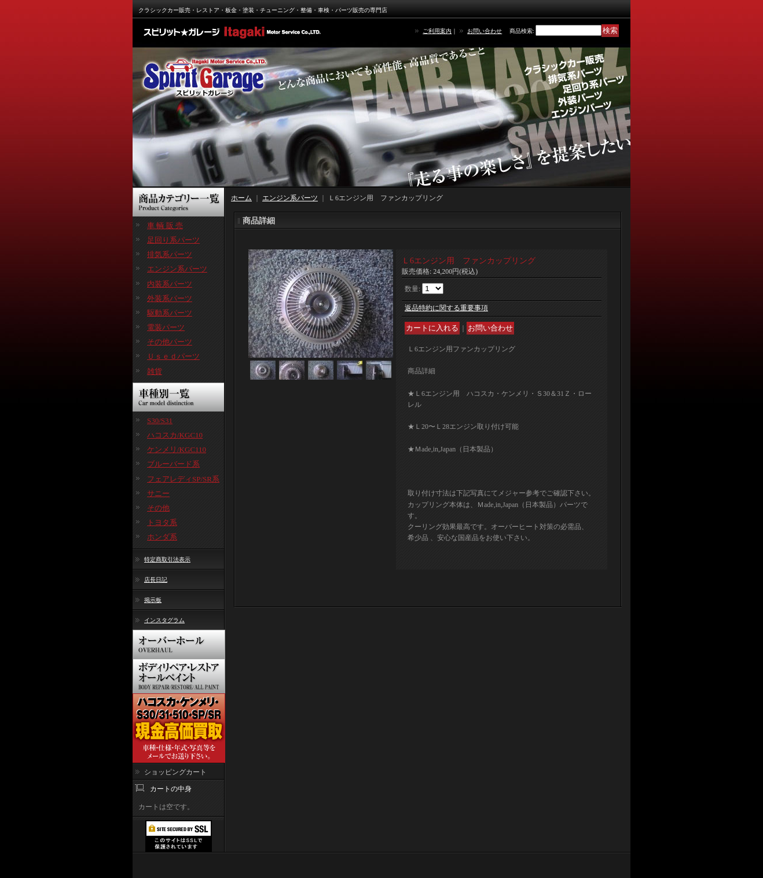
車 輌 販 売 (165, 225)
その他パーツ (169, 341)
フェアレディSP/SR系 (183, 479)
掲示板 (153, 600)
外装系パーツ (169, 298)
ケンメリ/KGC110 (176, 449)
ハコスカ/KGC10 (175, 435)
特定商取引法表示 (167, 559)
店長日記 (155, 579)
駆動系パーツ (169, 312)
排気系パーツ (169, 254)
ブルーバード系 (173, 464)
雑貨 (154, 371)
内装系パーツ (169, 284)
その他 (158, 508)
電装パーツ (166, 327)
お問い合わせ (484, 31)
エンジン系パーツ (177, 268)
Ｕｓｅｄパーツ (173, 356)
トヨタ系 (162, 522)
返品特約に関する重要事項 (446, 308)
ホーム (241, 198)
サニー (158, 493)
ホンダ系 (162, 536)
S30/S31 (160, 420)
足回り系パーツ (173, 240)
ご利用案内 (437, 31)
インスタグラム (164, 620)
